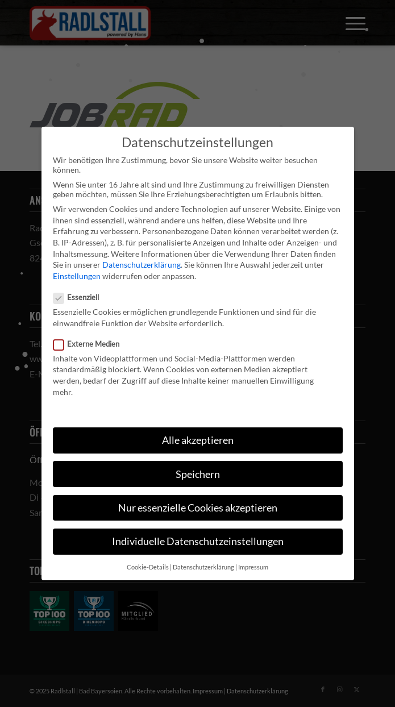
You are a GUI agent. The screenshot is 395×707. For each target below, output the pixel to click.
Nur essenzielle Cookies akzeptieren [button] (197, 508)
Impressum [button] (253, 567)
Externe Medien (91, 343)
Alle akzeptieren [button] (198, 440)
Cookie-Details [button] (148, 567)
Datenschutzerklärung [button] (203, 567)
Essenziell (81, 297)
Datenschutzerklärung (141, 264)
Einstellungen (77, 276)
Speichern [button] (198, 474)
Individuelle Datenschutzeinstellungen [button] (198, 541)
